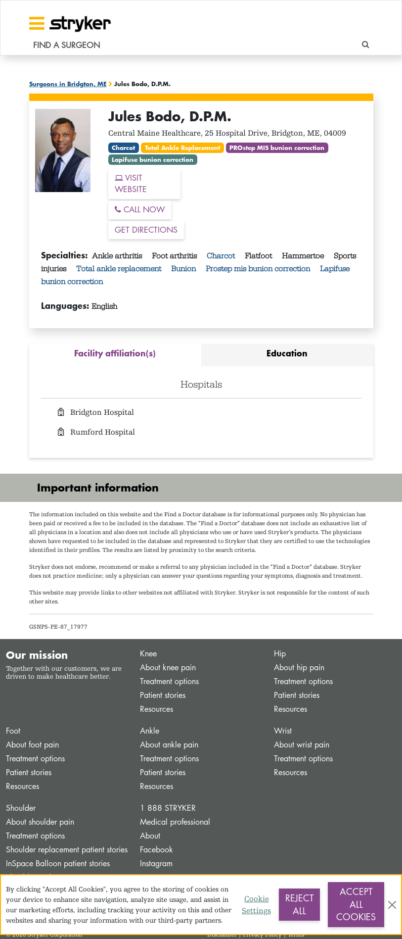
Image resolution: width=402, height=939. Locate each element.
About (150, 836)
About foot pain (32, 745)
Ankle (149, 731)
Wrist (283, 731)
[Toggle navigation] (37, 23)
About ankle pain (169, 745)
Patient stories (162, 695)
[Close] (392, 905)
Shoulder (21, 808)
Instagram (156, 863)
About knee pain (168, 667)
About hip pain (299, 667)
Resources (156, 709)
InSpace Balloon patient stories (58, 863)
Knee (148, 653)
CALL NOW (140, 209)
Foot (13, 731)
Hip (280, 653)
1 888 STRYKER (168, 808)
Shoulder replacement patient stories (67, 849)
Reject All (299, 904)
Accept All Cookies (356, 904)
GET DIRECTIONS (146, 230)
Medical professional (175, 822)
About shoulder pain (40, 822)
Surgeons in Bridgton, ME (68, 83)
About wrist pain (301, 745)
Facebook (156, 849)
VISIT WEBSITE (131, 184)
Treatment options (169, 681)
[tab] (115, 355)
